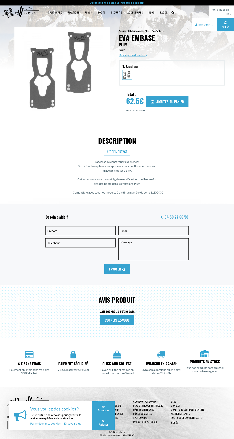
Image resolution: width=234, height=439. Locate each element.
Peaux (88, 12)
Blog (173, 401)
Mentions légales (180, 413)
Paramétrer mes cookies (45, 423)
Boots (101, 12)
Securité (116, 12)
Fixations (73, 12)
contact (175, 405)
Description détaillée (133, 55)
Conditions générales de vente (187, 409)
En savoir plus (72, 423)
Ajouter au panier (167, 101)
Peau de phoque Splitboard (148, 405)
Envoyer (117, 269)
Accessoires (135, 12)
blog (151, 12)
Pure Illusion (128, 435)
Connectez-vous (117, 320)
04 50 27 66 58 (176, 217)
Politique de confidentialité (186, 417)
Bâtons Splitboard (143, 409)
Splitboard (55, 12)
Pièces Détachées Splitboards (142, 415)
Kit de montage (117, 151)
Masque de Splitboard (145, 421)
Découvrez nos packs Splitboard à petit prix (117, 2)
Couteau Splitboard (144, 401)
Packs (163, 12)
